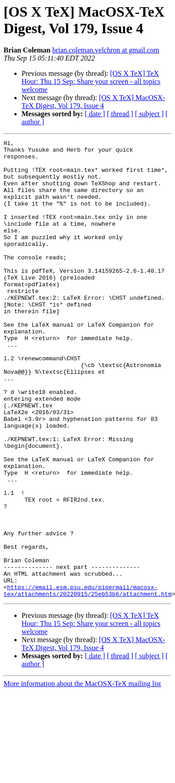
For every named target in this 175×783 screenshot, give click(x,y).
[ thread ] (120, 114)
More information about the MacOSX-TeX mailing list (82, 775)
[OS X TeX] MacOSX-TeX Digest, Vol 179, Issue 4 (93, 101)
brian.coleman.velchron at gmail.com (105, 50)
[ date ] (95, 114)
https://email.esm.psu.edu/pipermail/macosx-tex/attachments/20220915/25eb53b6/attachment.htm (87, 681)
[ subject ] (149, 114)
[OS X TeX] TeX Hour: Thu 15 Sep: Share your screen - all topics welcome (91, 81)
